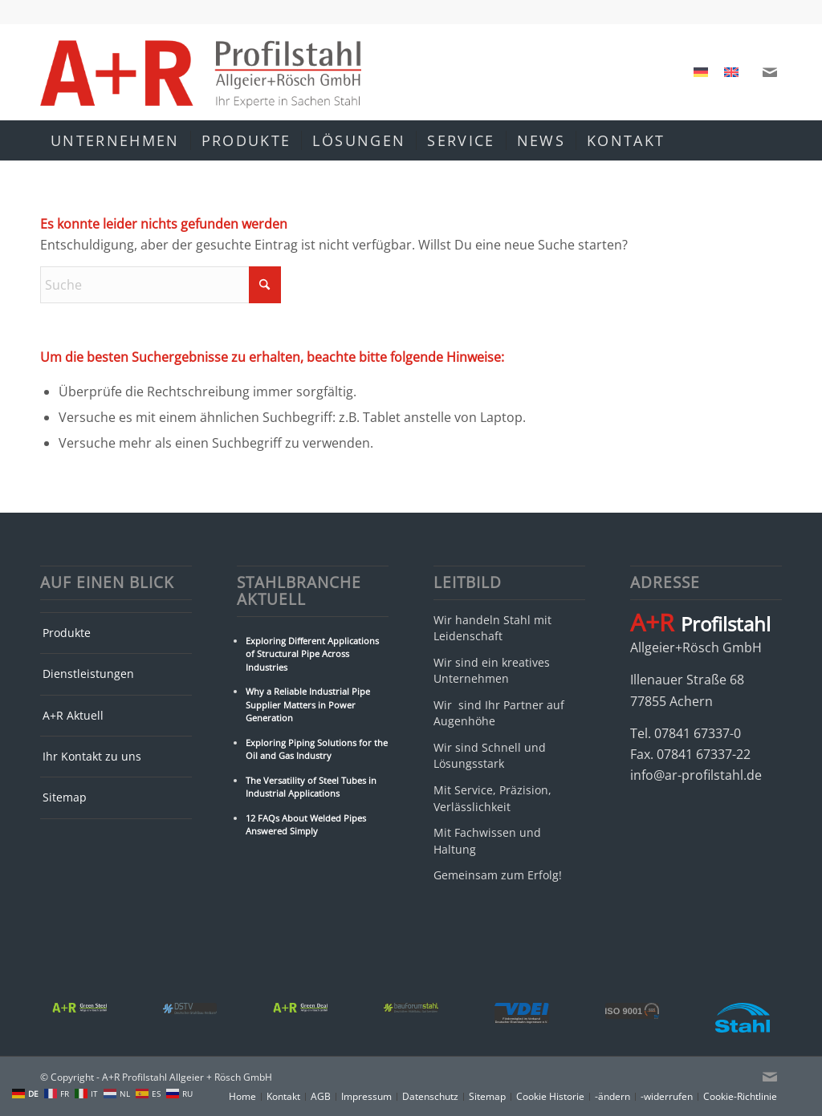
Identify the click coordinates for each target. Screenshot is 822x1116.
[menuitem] (701, 72)
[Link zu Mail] (770, 72)
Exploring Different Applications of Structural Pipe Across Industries (312, 654)
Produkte (67, 632)
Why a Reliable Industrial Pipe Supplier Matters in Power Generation (308, 704)
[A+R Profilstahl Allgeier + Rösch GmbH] (200, 72)
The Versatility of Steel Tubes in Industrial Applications (311, 787)
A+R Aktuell (73, 715)
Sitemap (65, 797)
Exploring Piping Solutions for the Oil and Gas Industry (317, 749)
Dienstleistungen (88, 673)
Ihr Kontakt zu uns (92, 756)
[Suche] (771, 140)
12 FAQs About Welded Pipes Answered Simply (306, 825)
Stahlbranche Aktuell (299, 591)
